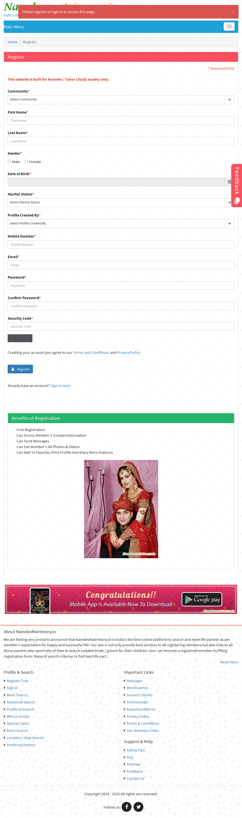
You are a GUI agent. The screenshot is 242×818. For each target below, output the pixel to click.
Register (20, 369)
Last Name (18, 132)
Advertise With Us (139, 709)
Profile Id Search (19, 709)
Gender (15, 153)
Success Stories (138, 694)
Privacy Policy (128, 352)
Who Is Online (17, 716)
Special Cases (16, 723)
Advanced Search (19, 701)
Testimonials (136, 701)
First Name (18, 112)
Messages (133, 680)
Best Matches (136, 687)
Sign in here (60, 385)
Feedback (133, 771)
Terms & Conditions (141, 723)
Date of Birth (19, 173)
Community (19, 91)
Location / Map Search (24, 737)
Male (16, 161)
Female (35, 161)
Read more (229, 661)
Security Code (20, 318)
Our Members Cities (141, 730)
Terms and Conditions (91, 352)
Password (17, 277)
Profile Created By (24, 215)
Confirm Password (24, 297)
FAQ (128, 757)
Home (13, 41)
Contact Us (134, 778)
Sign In (11, 687)
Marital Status (21, 194)
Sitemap (132, 764)
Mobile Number (22, 236)
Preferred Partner (20, 744)
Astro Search (16, 730)
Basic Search (16, 694)
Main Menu (14, 26)
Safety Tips (134, 749)
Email (14, 256)
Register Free (16, 680)
